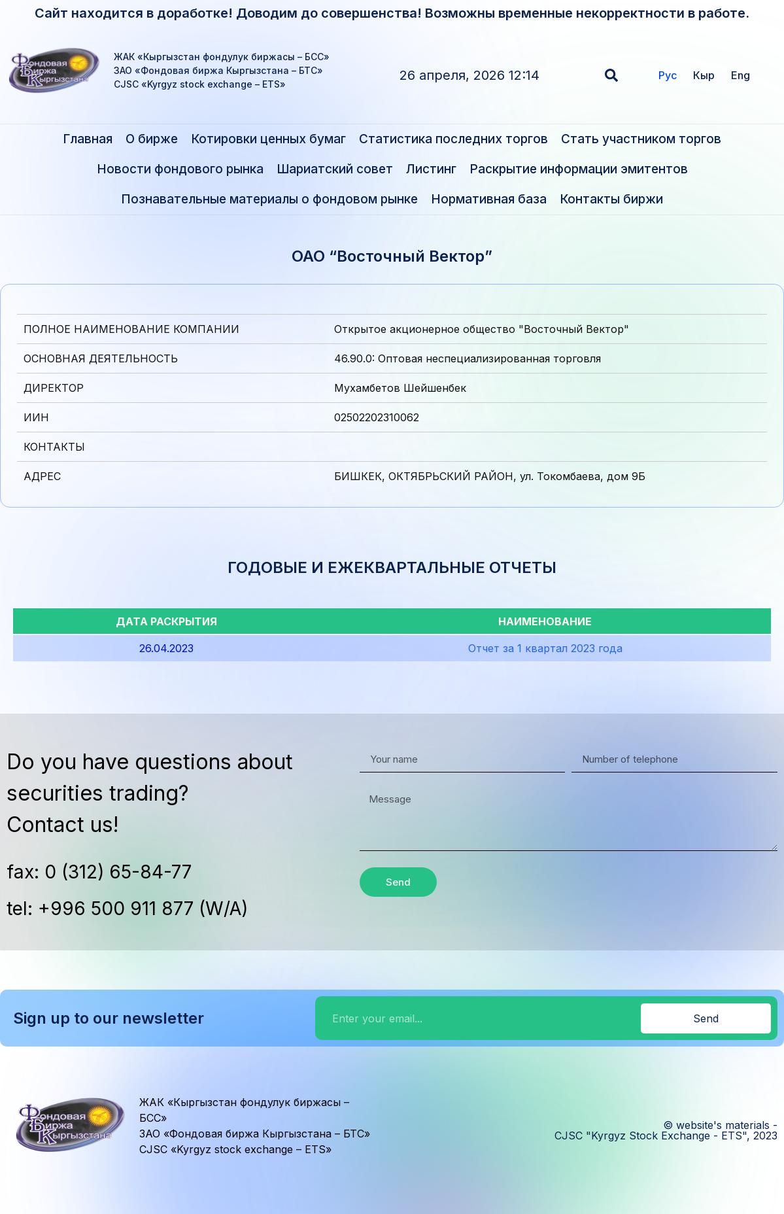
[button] (611, 75)
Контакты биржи (611, 199)
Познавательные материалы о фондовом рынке (269, 199)
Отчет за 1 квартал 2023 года (545, 648)
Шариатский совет (335, 169)
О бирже (152, 139)
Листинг (431, 169)
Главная (87, 139)
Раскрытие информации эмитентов (578, 169)
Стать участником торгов (641, 139)
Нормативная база (489, 199)
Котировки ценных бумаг (268, 139)
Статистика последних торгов (453, 139)
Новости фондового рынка (180, 169)
